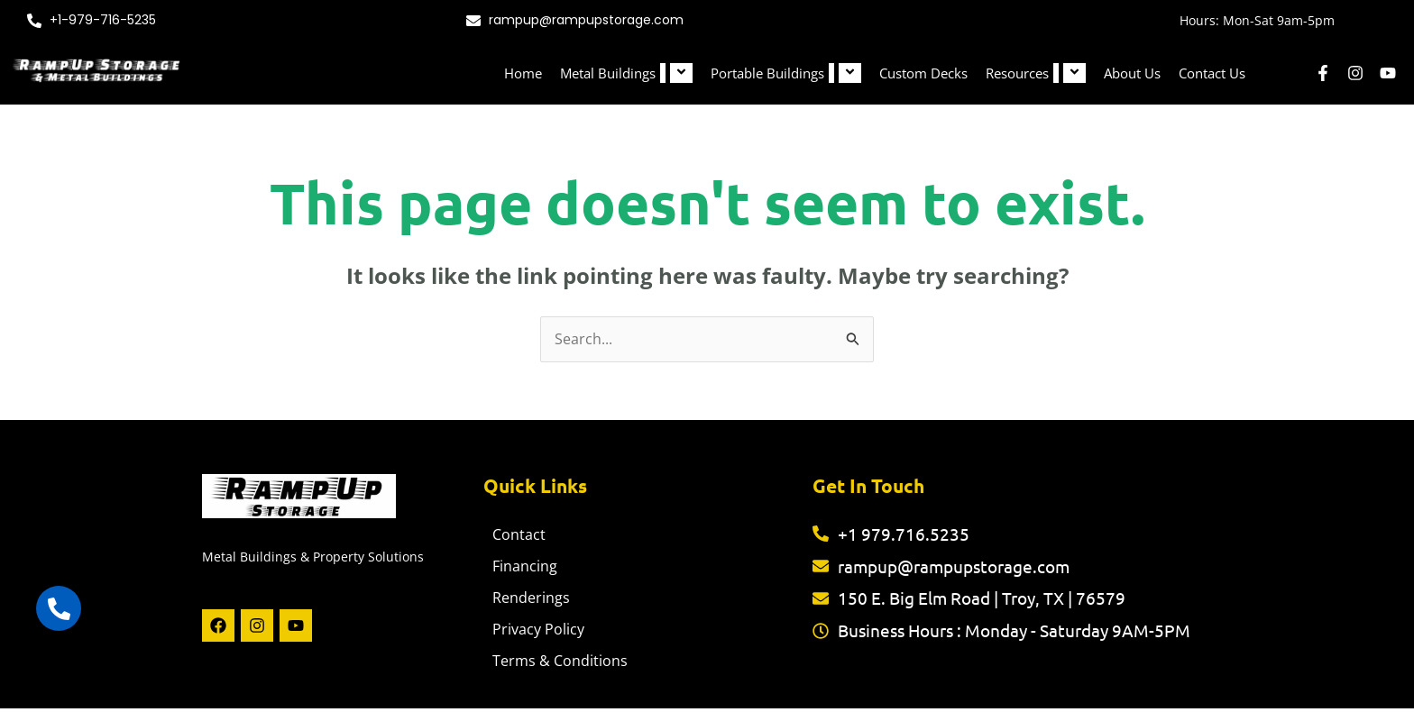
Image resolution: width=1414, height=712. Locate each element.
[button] (663, 73)
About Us (1132, 73)
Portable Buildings (786, 73)
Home (523, 73)
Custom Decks (923, 73)
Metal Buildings (626, 73)
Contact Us (1212, 73)
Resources (1036, 73)
